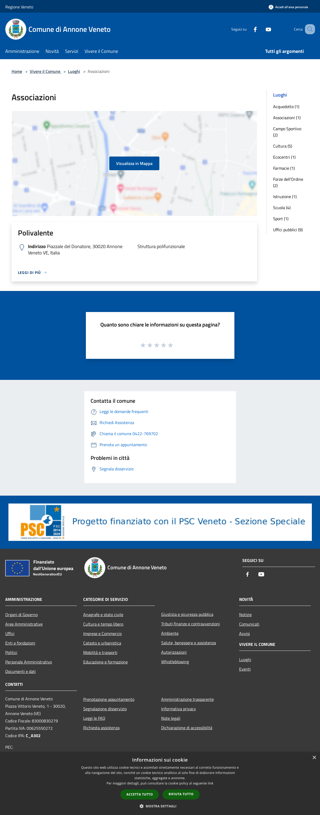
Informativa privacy (178, 709)
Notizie (245, 614)
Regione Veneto (19, 7)
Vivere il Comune (45, 71)
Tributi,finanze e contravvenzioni (190, 624)
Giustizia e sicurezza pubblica (187, 614)
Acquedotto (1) (286, 106)
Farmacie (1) (284, 168)
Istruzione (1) (285, 196)
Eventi (245, 669)
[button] (160, 806)
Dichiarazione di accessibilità (186, 728)
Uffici (9, 633)
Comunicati (249, 624)
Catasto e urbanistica (102, 643)
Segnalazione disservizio (105, 709)
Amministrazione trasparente (187, 699)
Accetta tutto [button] (139, 794)
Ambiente (170, 633)
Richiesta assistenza (101, 728)
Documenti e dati (20, 671)
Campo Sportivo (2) (287, 131)
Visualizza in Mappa (134, 163)
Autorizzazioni (174, 652)
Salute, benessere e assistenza (188, 643)
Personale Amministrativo (28, 662)
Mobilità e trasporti (100, 652)
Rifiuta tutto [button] (181, 794)
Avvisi (244, 633)
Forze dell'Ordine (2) (288, 182)
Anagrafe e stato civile (103, 614)
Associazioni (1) (287, 117)
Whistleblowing (175, 661)
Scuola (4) (282, 207)
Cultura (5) (282, 146)
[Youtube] (262, 29)
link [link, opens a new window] (210, 783)
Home (17, 71)
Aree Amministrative (24, 624)
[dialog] (160, 783)
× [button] (314, 758)
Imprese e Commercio (102, 633)
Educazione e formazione (105, 662)
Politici (11, 652)
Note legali (170, 718)
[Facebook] (248, 29)
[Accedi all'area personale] (288, 7)
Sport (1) (280, 218)
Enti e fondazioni (20, 643)
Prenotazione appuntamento (108, 699)
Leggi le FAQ (94, 718)
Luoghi (74, 71)
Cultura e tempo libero (103, 624)
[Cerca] (308, 29)
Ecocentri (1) (284, 157)
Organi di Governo (21, 614)
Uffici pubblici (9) (288, 230)
